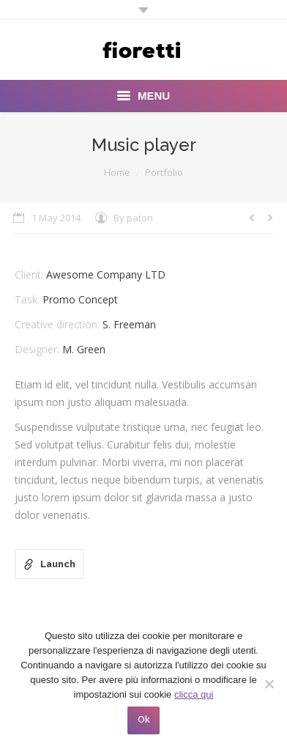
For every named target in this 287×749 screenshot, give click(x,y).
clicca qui (193, 694)
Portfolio (164, 172)
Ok (144, 720)
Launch (57, 563)
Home (117, 172)
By (133, 217)
